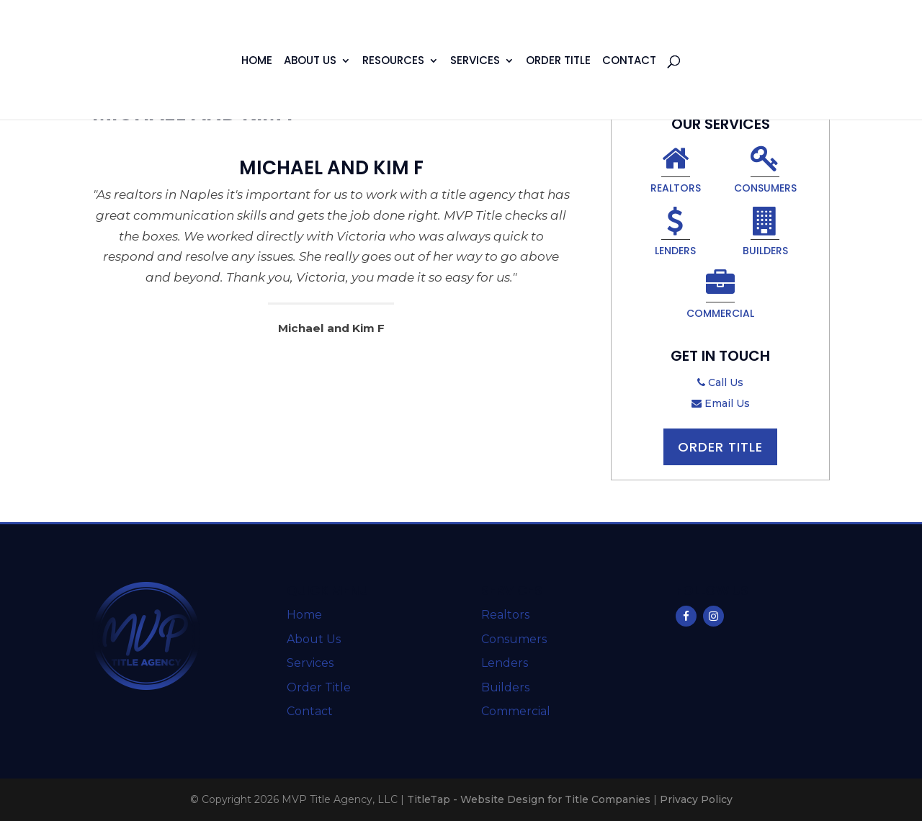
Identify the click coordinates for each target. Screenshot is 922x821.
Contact (629, 61)
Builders (765, 234)
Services (475, 61)
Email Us (721, 403)
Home (256, 61)
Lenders (675, 234)
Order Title (558, 61)
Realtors (675, 171)
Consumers (765, 171)
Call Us (720, 382)
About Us (310, 61)
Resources (393, 61)
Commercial (720, 296)
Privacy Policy (696, 799)
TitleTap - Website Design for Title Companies (528, 799)
